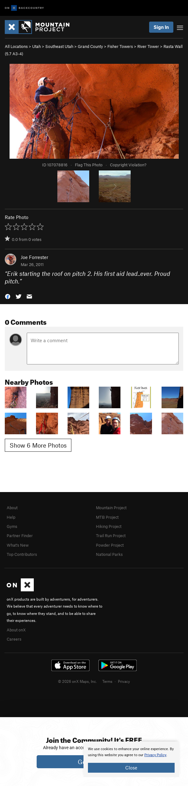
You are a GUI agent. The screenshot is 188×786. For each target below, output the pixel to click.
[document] (131, 759)
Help (11, 517)
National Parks (109, 554)
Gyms (12, 526)
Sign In (161, 27)
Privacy (124, 681)
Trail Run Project (111, 535)
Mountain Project (111, 507)
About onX (16, 629)
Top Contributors (22, 554)
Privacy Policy (155, 755)
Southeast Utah (59, 46)
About (12, 507)
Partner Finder (20, 535)
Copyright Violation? (128, 164)
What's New (18, 545)
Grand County (90, 46)
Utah (36, 46)
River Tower (148, 46)
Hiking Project (108, 526)
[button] (8, 296)
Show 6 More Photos (38, 445)
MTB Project (107, 517)
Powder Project (110, 545)
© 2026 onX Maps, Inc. (77, 681)
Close (131, 767)
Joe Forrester (34, 257)
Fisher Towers (120, 46)
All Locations (16, 46)
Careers (14, 639)
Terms (107, 681)
